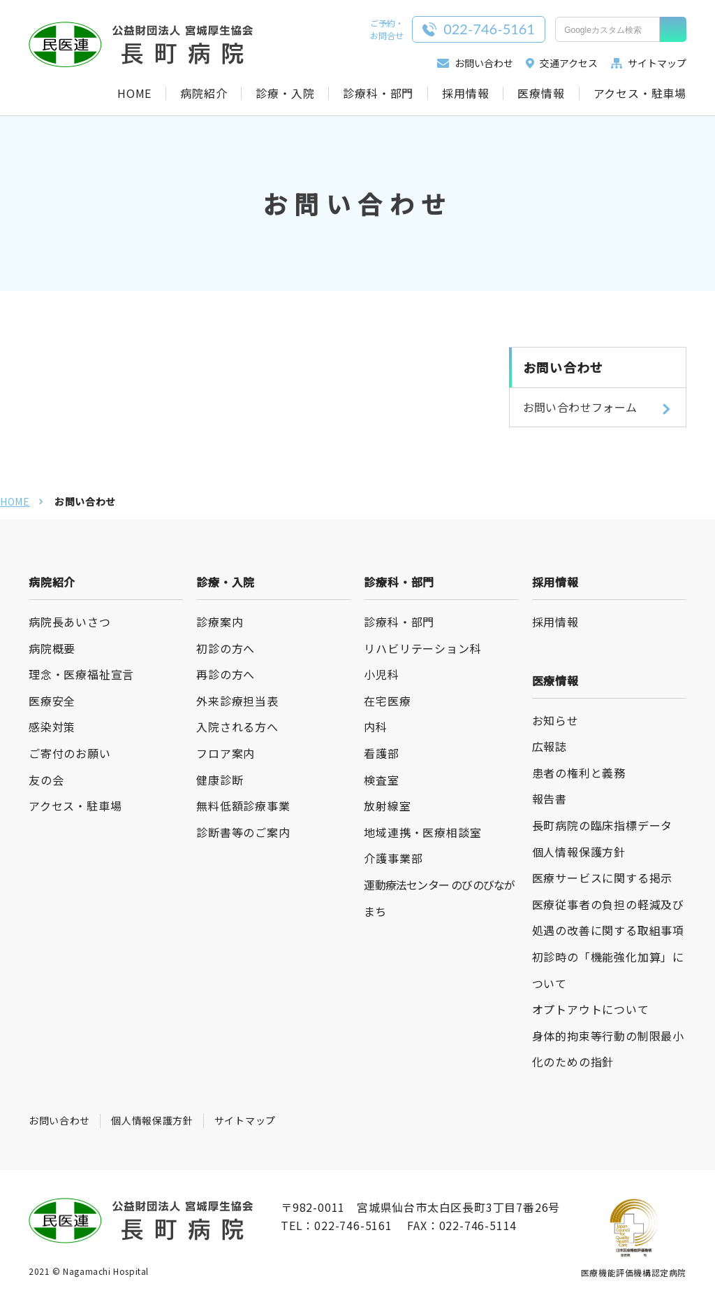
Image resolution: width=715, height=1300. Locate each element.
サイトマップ (648, 63)
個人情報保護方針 (579, 851)
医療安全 (52, 700)
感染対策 (52, 726)
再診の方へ (225, 674)
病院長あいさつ (70, 621)
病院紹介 (203, 93)
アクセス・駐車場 (640, 93)
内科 (376, 726)
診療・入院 (285, 93)
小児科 (381, 674)
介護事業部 (393, 858)
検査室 (381, 779)
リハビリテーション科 (422, 648)
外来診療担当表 (237, 700)
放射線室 (387, 805)
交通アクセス (562, 63)
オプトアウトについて (590, 1009)
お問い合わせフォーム (580, 407)
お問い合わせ (475, 63)
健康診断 (219, 779)
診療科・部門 (378, 93)
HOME (134, 93)
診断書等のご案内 (243, 832)
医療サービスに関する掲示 (602, 877)
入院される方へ (237, 726)
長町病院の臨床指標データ (602, 825)
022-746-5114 (478, 1225)
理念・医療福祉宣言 (81, 674)
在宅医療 (387, 700)
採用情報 (465, 93)
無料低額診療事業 (243, 805)
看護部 (381, 753)
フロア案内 (225, 753)
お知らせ (555, 720)
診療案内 (219, 621)
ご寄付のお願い (70, 753)
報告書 (549, 798)
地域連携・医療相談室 (422, 832)
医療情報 (540, 93)
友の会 (46, 779)
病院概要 (52, 648)
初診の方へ (225, 648)
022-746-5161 (353, 1225)
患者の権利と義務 (579, 772)
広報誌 (549, 746)
